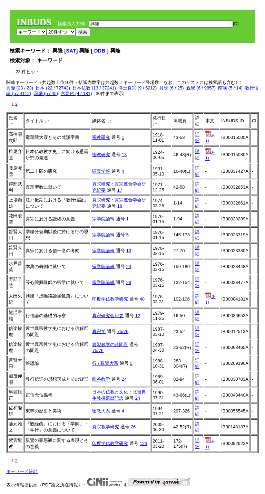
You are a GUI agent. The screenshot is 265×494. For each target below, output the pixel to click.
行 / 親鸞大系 (105, 363)
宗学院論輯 (103, 218)
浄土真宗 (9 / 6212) (137, 88)
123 (143, 443)
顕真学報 (101, 171)
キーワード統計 (22, 471)
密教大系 (101, 411)
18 (119, 206)
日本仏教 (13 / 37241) (94, 88)
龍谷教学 (101, 379)
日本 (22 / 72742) (53, 88)
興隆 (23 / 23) (19, 88)
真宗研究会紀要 (108, 315)
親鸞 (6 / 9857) (201, 88)
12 (137, 315)
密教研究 (101, 137)
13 (124, 154)
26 (133, 426)
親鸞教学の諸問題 (110, 344)
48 (142, 299)
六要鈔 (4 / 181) (76, 93)
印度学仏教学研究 (110, 299)
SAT (71, 51)
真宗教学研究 (105, 426)
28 (128, 282)
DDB (100, 51)
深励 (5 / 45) (46, 93)
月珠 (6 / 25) (171, 88)
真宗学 (99, 331)
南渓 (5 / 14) (230, 88)
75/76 (123, 331)
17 (119, 190)
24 (128, 266)
